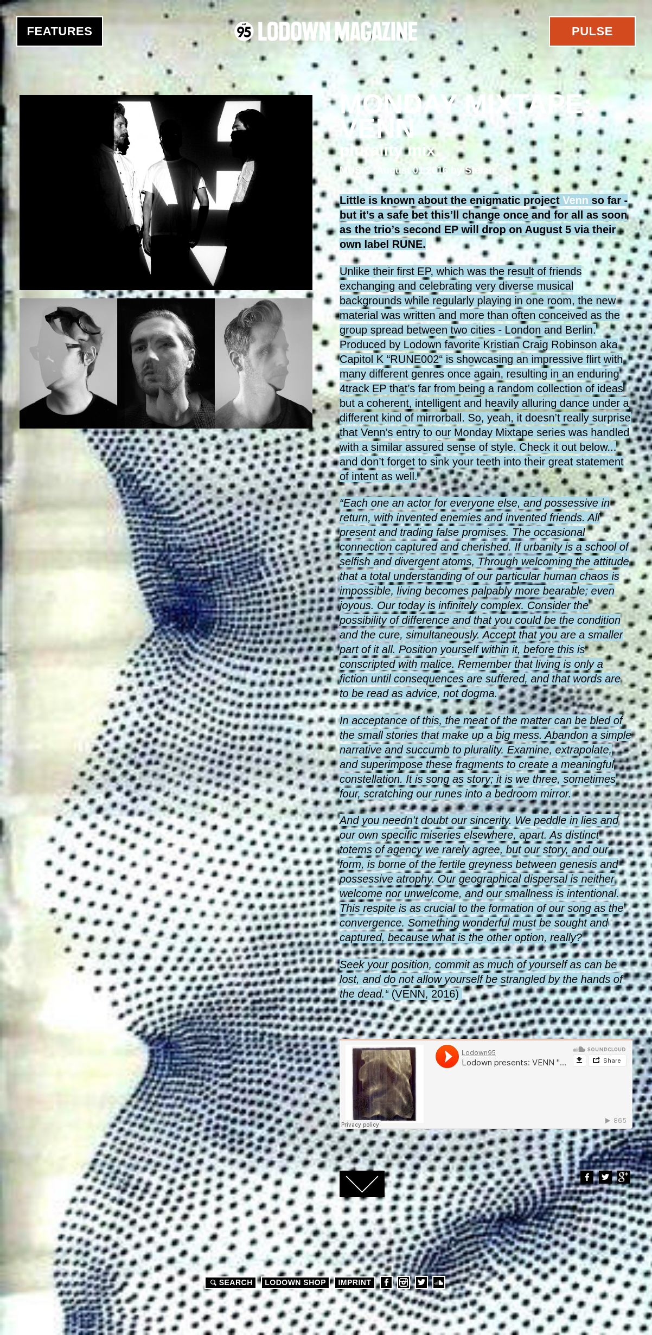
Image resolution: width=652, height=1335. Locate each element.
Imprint (354, 1282)
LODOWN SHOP (295, 1282)
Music (355, 170)
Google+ (623, 1177)
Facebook (586, 1177)
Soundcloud (438, 1282)
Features (60, 31)
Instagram (403, 1282)
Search (230, 1282)
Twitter (605, 1177)
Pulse (592, 31)
